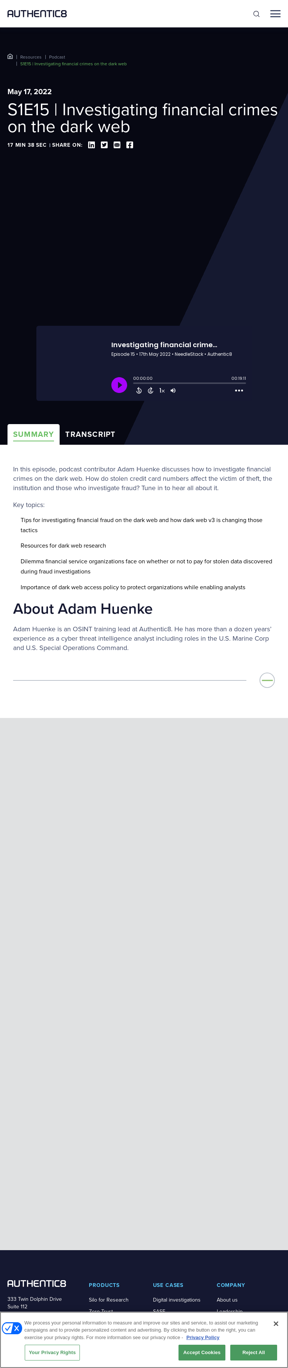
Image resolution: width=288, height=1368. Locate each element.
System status (233, 1280)
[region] (144, 1340)
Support (226, 1269)
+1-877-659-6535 (27, 1182)
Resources (31, 57)
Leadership (230, 1168)
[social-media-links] (10, 1246)
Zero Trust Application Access (111, 1172)
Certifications (232, 1215)
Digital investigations (177, 1156)
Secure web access (175, 1180)
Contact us (229, 1226)
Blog (94, 1292)
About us (227, 1156)
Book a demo (168, 1269)
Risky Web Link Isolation (106, 1191)
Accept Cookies (201, 1352)
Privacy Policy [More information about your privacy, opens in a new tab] (202, 1337)
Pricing (161, 1304)
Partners (226, 1180)
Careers (226, 1203)
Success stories (107, 1304)
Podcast (57, 57)
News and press (236, 1191)
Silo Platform (103, 1219)
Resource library (108, 1269)
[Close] (276, 1323)
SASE (159, 1168)
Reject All (253, 1352)
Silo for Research (109, 1156)
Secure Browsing (109, 1207)
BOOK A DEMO (36, 1198)
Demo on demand (174, 1292)
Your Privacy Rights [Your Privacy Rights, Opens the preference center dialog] (52, 1352)
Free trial (163, 1280)
